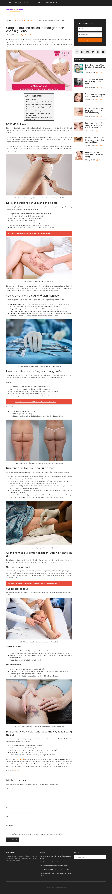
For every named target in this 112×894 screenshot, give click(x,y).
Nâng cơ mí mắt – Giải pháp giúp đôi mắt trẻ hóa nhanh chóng (94, 110)
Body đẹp (16, 770)
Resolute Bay (20, 759)
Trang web (9, 825)
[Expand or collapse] (52, 95)
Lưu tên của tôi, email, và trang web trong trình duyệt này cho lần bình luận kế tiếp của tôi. (35, 834)
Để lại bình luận (33, 35)
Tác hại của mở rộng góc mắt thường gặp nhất (95, 95)
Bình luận (9, 788)
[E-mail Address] (90, 34)
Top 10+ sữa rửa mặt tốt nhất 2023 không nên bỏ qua (54, 862)
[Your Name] (90, 29)
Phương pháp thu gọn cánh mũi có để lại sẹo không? (94, 154)
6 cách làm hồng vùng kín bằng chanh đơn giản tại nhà (54, 869)
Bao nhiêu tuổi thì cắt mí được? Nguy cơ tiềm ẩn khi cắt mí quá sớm (95, 125)
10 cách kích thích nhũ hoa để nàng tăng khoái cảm (94, 81)
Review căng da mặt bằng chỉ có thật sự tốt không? (54, 865)
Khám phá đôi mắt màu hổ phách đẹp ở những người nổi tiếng (94, 140)
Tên (7, 808)
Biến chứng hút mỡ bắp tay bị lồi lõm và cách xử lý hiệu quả (95, 67)
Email (8, 816)
